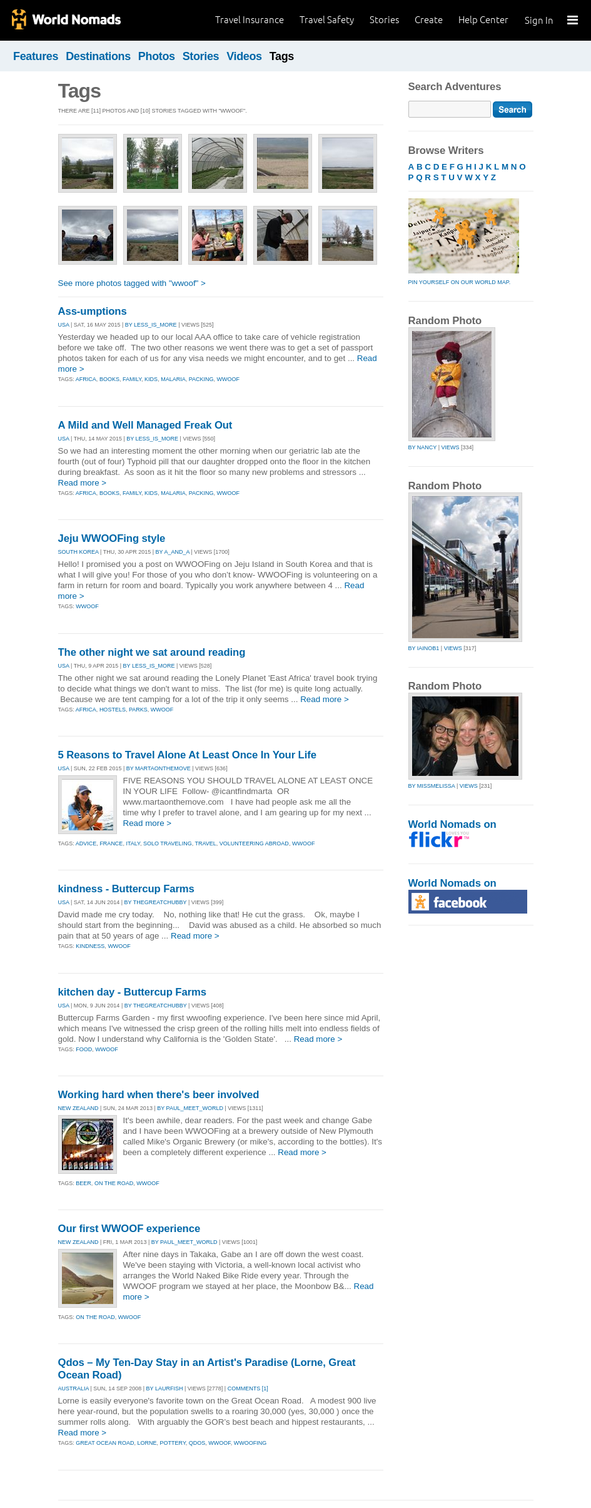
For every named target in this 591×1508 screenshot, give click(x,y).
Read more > (82, 482)
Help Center (483, 19)
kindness (90, 946)
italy (133, 843)
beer (83, 1183)
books (109, 379)
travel (205, 843)
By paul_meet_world (190, 1108)
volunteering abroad (254, 843)
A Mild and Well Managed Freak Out (145, 425)
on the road (113, 1183)
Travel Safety (327, 19)
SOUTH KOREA (78, 552)
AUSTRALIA (73, 1388)
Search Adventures (455, 87)
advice (86, 843)
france (111, 843)
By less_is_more (151, 325)
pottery (173, 1443)
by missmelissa (431, 786)
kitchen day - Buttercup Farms (132, 992)
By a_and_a (172, 552)
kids (151, 379)
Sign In (539, 20)
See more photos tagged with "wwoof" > (132, 283)
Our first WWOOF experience (129, 1229)
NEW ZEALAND (78, 1108)
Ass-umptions (92, 311)
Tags (282, 56)
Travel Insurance (249, 19)
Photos (156, 56)
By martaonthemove (158, 768)
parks (138, 709)
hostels (112, 709)
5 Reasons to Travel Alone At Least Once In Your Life (187, 755)
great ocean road (105, 1443)
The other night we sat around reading (152, 652)
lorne (147, 1443)
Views (451, 447)
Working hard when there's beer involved (159, 1095)
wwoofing (250, 1443)
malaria (173, 379)
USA (63, 325)
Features (35, 56)
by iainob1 (424, 648)
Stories (384, 19)
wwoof (228, 379)
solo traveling (167, 843)
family (132, 379)
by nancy (422, 447)
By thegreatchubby (155, 902)
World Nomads (65, 20)
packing (201, 379)
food (84, 1049)
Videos (244, 56)
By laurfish (164, 1388)
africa (86, 379)
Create (429, 19)
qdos (197, 1443)
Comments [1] (248, 1388)
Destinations (98, 56)
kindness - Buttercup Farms (126, 889)
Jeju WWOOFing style (112, 538)
